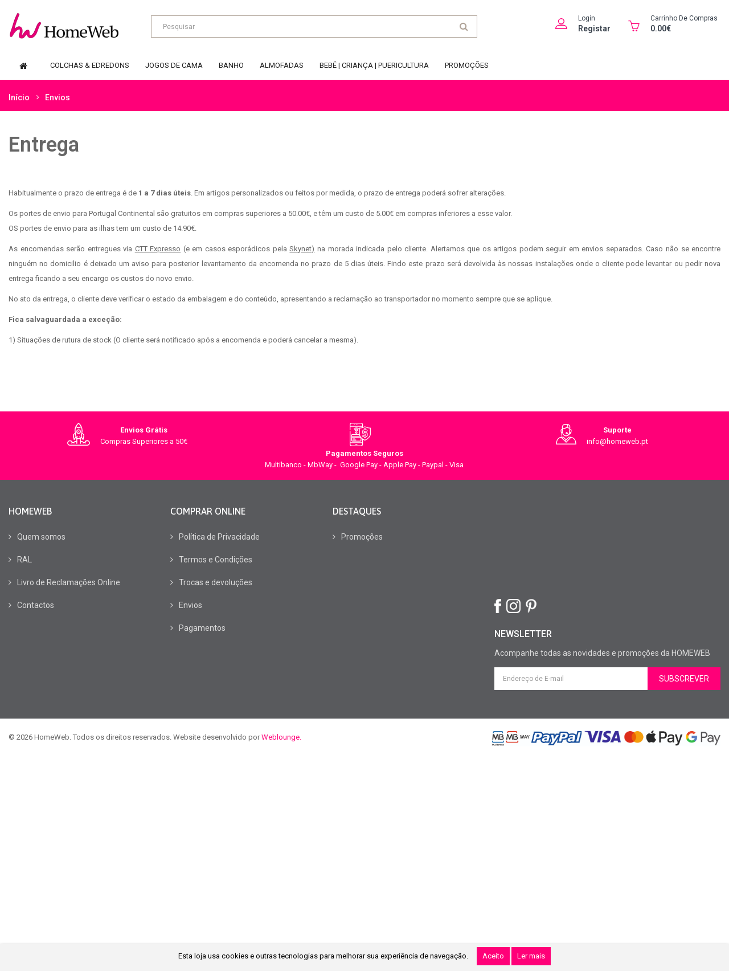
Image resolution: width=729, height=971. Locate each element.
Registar (594, 28)
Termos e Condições (215, 559)
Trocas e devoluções (215, 582)
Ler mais (531, 956)
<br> (591, 551)
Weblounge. (281, 737)
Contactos (35, 605)
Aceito (493, 956)
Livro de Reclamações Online (68, 582)
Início (19, 97)
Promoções (362, 536)
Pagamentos (202, 628)
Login (586, 18)
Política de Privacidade (219, 536)
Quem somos (41, 536)
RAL (24, 559)
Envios (57, 97)
